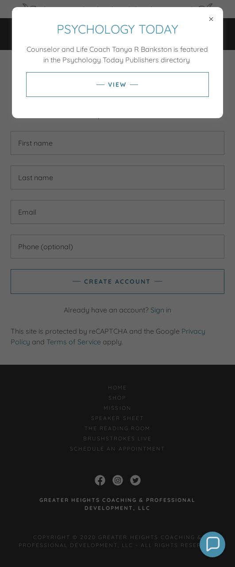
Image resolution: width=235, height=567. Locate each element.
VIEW (117, 85)
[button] (213, 545)
